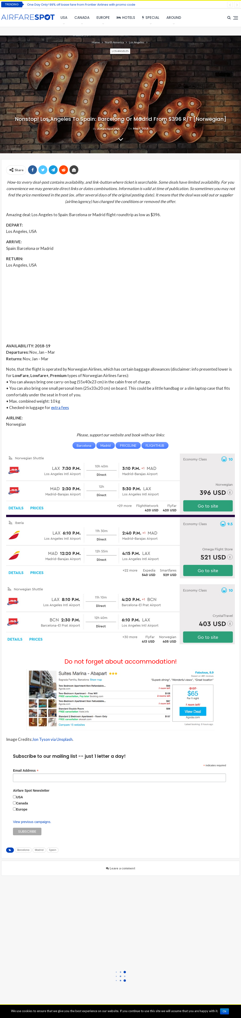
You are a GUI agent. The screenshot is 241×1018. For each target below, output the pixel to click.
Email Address (26, 770)
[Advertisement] (120, 305)
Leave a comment (120, 868)
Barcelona (23, 850)
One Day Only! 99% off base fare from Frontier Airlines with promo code (81, 4)
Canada (81, 17)
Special (150, 17)
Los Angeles (120, 51)
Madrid (39, 850)
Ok (225, 1011)
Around (173, 17)
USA (63, 17)
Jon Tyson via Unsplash (52, 739)
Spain (52, 850)
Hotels (126, 17)
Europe (103, 17)
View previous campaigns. (32, 821)
